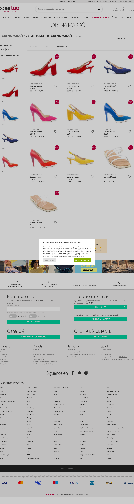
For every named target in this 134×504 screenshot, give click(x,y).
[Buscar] (99, 9)
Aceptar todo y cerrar (82, 260)
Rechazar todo (49, 260)
